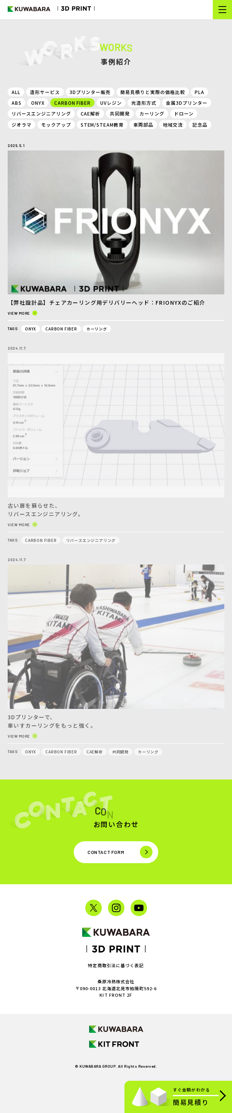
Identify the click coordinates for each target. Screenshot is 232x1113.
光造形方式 (143, 102)
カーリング (151, 113)
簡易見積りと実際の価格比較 (152, 92)
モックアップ (56, 124)
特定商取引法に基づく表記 (116, 965)
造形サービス (45, 92)
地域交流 (173, 124)
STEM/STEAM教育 (102, 124)
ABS (17, 102)
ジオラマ (21, 124)
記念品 (199, 124)
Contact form (106, 852)
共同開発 (120, 113)
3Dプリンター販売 (90, 92)
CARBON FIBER (72, 102)
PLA (199, 92)
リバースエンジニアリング (41, 113)
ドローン (184, 113)
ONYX (38, 102)
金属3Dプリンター (186, 102)
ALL (16, 92)
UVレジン (111, 102)
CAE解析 (91, 113)
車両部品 (143, 124)
